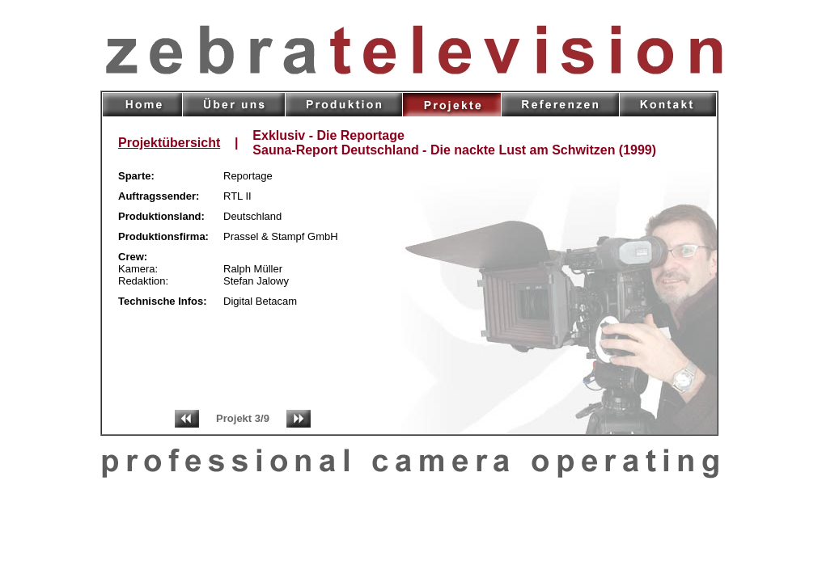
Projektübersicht (169, 143)
